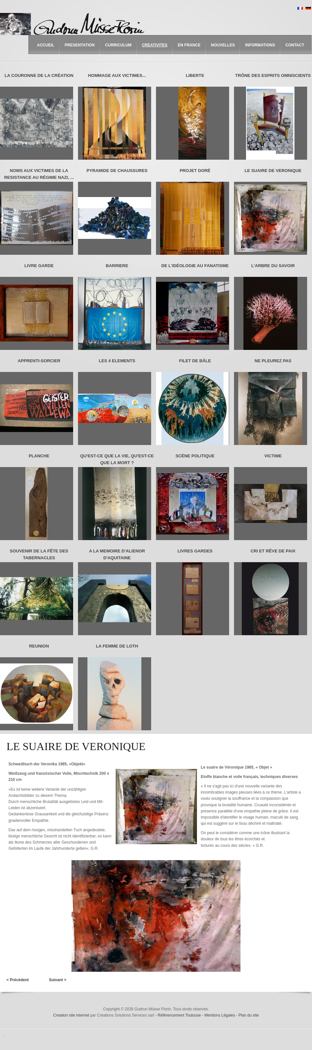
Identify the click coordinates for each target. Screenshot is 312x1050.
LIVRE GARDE (39, 265)
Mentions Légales (220, 1015)
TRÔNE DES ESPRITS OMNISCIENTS (273, 75)
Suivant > (57, 980)
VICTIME (272, 455)
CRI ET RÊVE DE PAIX (273, 551)
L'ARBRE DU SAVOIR (273, 265)
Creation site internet (71, 1015)
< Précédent (17, 980)
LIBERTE (195, 75)
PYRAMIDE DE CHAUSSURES (117, 170)
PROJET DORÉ (195, 170)
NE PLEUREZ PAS (272, 360)
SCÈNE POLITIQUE (195, 455)
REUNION (39, 646)
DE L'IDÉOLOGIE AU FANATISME (195, 265)
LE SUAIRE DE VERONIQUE (272, 170)
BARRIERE (117, 265)
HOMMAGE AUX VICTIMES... (117, 75)
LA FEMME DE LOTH (117, 646)
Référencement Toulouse (180, 1015)
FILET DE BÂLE (195, 360)
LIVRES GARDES (195, 551)
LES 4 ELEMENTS (117, 360)
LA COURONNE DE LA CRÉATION (39, 75)
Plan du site (249, 1015)
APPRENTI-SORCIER (39, 360)
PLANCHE (39, 455)
